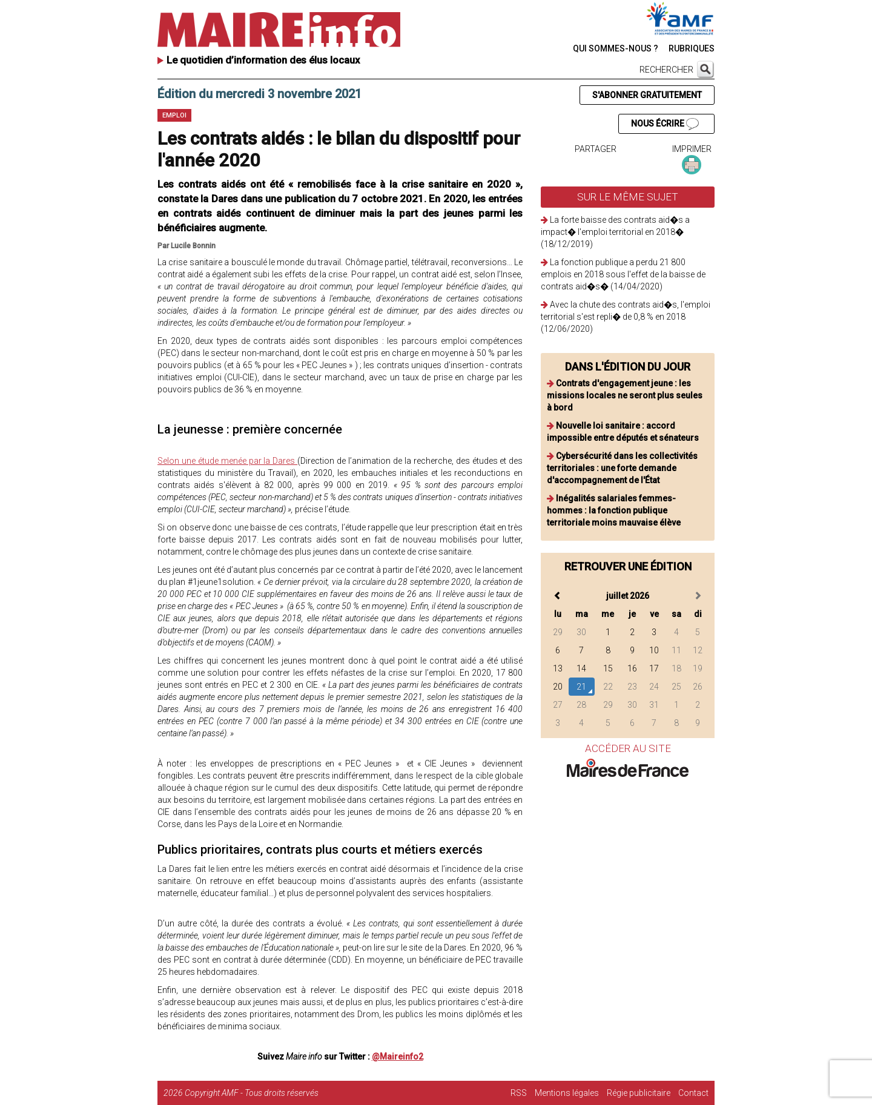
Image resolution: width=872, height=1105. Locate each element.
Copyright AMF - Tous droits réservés (252, 1093)
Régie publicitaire (638, 1093)
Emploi (174, 115)
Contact (693, 1093)
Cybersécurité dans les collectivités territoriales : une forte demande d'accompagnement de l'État (622, 468)
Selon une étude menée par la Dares (227, 461)
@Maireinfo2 (397, 1056)
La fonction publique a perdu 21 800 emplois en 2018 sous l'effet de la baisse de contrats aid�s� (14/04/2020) (623, 274)
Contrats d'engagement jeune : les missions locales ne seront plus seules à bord (624, 395)
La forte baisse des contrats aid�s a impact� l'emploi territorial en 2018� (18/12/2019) (615, 232)
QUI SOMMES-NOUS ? (615, 48)
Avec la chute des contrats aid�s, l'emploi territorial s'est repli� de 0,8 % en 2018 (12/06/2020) (625, 317)
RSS (518, 1093)
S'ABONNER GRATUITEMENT (647, 95)
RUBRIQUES (692, 48)
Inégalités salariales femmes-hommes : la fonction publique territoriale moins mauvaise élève (614, 510)
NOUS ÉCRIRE (665, 124)
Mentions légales (567, 1093)
